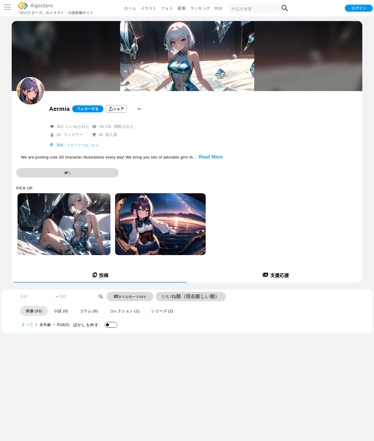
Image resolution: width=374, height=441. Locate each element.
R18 (218, 8)
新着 (182, 8)
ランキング (200, 8)
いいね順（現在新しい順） (191, 296)
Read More (211, 156)
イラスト (149, 8)
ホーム (130, 8)
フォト (167, 8)
